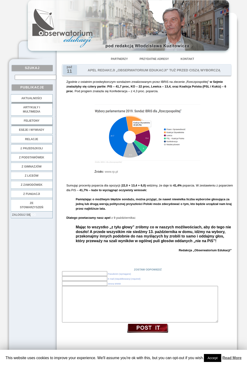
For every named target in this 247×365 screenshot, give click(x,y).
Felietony (31, 120)
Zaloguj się (21, 214)
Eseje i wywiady (31, 129)
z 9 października (123, 217)
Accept (213, 358)
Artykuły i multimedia (31, 109)
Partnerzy (119, 59)
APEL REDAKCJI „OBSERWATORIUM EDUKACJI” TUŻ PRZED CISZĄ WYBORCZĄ (154, 70)
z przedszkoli (31, 148)
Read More (232, 358)
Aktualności (31, 98)
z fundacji (31, 194)
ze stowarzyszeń (31, 205)
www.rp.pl (111, 171)
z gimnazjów (31, 166)
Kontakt (187, 59)
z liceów (32, 175)
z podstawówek (31, 157)
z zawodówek (32, 184)
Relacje (31, 139)
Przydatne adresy (154, 59)
